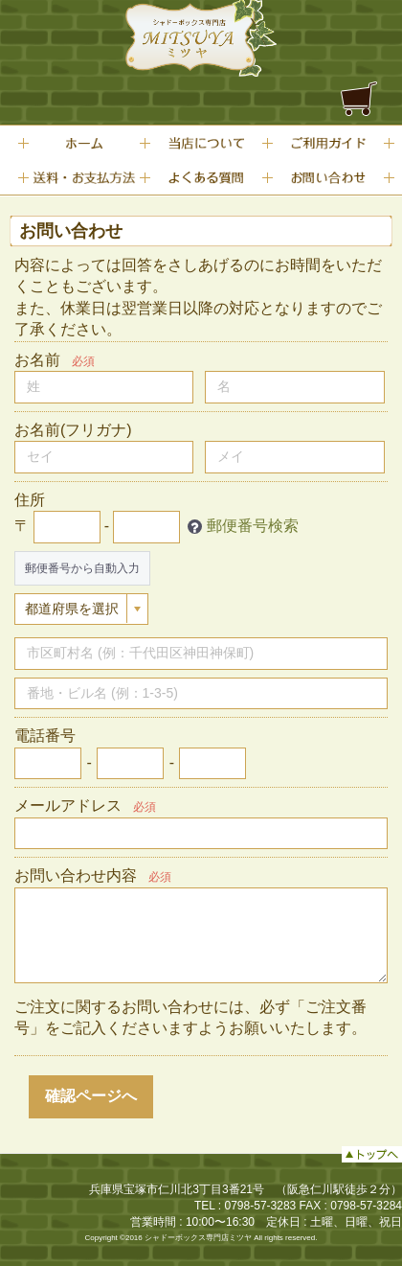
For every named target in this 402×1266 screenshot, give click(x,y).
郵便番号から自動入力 (82, 568)
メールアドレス (68, 805)
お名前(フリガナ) (73, 430)
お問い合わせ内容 (75, 875)
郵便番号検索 (253, 526)
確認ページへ (91, 1096)
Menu (359, 10)
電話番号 (45, 735)
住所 (29, 500)
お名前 (37, 360)
